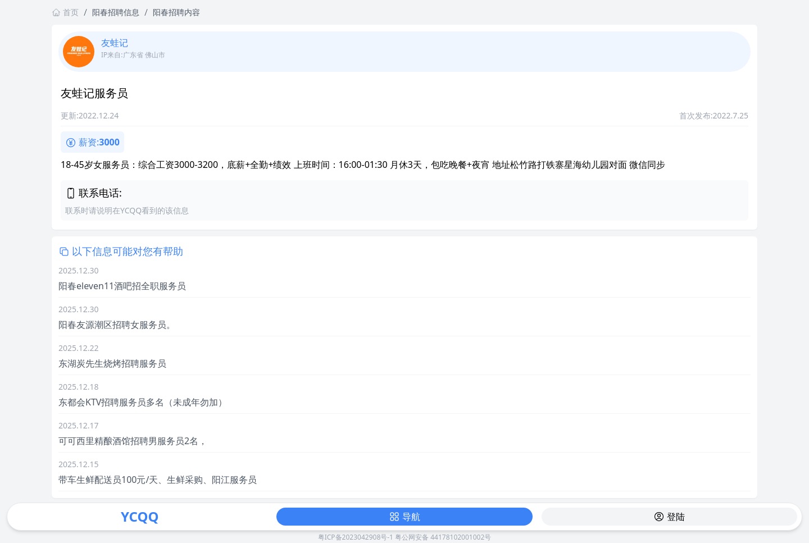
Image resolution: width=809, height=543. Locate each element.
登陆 (669, 516)
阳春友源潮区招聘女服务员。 (116, 324)
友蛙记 (114, 42)
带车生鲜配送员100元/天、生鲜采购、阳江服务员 (157, 479)
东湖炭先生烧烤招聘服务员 (112, 363)
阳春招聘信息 (115, 12)
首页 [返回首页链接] (65, 12)
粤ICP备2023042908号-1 (355, 537)
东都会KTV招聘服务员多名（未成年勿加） (142, 402)
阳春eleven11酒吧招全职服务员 (122, 286)
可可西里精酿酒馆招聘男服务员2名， (132, 441)
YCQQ (139, 516)
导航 (404, 516)
